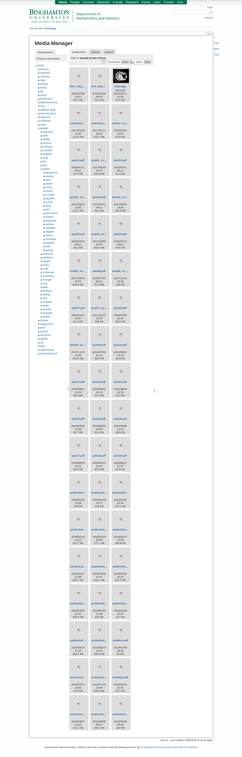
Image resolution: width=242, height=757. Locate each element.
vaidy (46, 305)
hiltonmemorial (48, 102)
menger (47, 279)
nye (45, 283)
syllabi (44, 338)
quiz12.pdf (99, 381)
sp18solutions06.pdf (83, 603)
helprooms (46, 98)
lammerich (51, 213)
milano (49, 216)
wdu (47, 246)
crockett (47, 150)
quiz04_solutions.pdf (104, 234)
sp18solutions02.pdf (125, 492)
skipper (49, 231)
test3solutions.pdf (81, 714)
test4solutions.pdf (102, 714)
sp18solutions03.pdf (104, 529)
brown (49, 183)
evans (49, 202)
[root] (41, 65)
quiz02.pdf (120, 160)
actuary (44, 69)
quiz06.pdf (99, 270)
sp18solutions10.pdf (104, 640)
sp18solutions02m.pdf (84, 529)
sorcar (49, 235)
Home (63, 2)
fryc (45, 165)
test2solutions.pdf (102, 677)
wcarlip (47, 309)
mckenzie (48, 272)
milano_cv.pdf (121, 123)
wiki (42, 346)
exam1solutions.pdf (82, 123)
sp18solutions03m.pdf (126, 529)
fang (45, 157)
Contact (168, 2)
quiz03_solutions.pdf (125, 197)
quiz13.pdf (120, 381)
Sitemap (208, 17)
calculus (45, 76)
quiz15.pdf (99, 418)
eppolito (50, 198)
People (75, 2)
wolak (46, 316)
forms (43, 87)
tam (45, 298)
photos (44, 320)
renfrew (47, 290)
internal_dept (47, 109)
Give (180, 2)
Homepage (50, 28)
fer (44, 161)
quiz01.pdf (77, 160)
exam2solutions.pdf (103, 123)
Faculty (118, 2)
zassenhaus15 (48, 353)
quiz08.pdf (120, 307)
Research (132, 2)
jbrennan (48, 253)
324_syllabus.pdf (101, 86)
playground (46, 323)
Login (210, 7)
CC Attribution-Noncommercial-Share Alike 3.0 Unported (168, 747)
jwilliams (48, 257)
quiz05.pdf (120, 234)
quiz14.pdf (77, 418)
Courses (88, 2)
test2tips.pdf (120, 677)
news (43, 124)
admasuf (48, 131)
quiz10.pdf (120, 344)
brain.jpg (120, 86)
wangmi (50, 242)
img (42, 105)
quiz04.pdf (77, 234)
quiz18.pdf (99, 455)
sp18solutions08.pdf (125, 603)
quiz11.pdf (77, 381)
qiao (45, 286)
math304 (45, 120)
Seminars (103, 2)
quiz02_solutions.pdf (83, 197)
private (44, 331)
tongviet (47, 301)
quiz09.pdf (99, 344)
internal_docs (48, 113)
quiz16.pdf (120, 418)
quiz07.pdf (77, 307)
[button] (113, 62)
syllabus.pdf (120, 640)
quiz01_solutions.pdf (104, 160)
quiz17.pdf (77, 455)
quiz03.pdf (99, 197)
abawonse (51, 172)
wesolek (47, 312)
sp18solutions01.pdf (83, 492)
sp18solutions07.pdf (104, 603)
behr (45, 135)
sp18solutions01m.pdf (105, 492)
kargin (46, 261)
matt (45, 268)
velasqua (50, 238)
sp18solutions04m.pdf (105, 566)
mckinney (48, 275)
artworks (45, 72)
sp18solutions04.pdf (83, 566)
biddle (46, 139)
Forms (146, 2)
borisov (47, 142)
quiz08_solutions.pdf (83, 344)
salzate (49, 224)
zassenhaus (47, 349)
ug (41, 342)
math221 (45, 117)
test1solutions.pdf (81, 677)
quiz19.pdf (120, 455)
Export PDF (217, 54)
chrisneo (48, 146)
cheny (49, 190)
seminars (45, 334)
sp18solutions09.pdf (83, 640)
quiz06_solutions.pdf (125, 270)
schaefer (50, 227)
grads (46, 168)
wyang (49, 250)
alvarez (49, 176)
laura (46, 264)
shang (46, 294)
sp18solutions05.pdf (125, 566)
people (44, 128)
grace (43, 94)
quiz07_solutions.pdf (104, 307)
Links (157, 2)
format (44, 83)
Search (109, 51)
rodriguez (51, 220)
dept (42, 80)
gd (41, 91)
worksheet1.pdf (122, 714)
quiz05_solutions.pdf (83, 270)
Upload (95, 51)
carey (48, 187)
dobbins (47, 153)
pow (42, 327)
